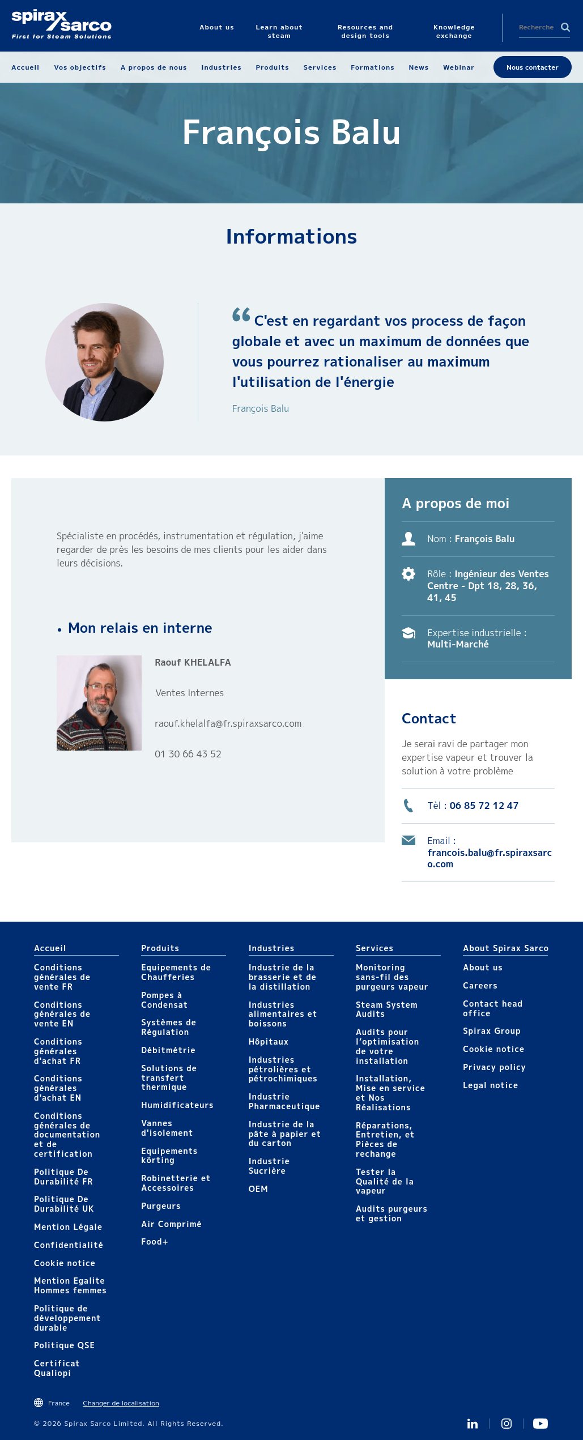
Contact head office (493, 1008)
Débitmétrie (168, 1050)
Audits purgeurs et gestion (392, 1213)
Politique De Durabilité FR (63, 1176)
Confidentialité (69, 1244)
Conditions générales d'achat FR (58, 1051)
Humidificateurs (177, 1105)
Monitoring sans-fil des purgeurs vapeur (392, 977)
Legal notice (490, 1085)
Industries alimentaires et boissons (283, 1014)
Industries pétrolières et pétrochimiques (283, 1069)
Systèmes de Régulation (168, 1027)
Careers (480, 985)
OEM (259, 1188)
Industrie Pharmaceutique (285, 1101)
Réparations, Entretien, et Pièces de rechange (385, 1139)
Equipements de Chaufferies (176, 972)
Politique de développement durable (67, 1318)
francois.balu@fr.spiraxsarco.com (489, 858)
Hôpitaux (269, 1041)
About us (483, 967)
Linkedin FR (472, 1423)
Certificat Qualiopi (57, 1368)
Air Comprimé (171, 1224)
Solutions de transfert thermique (169, 1078)
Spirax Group (492, 1030)
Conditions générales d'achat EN (58, 1088)
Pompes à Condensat (164, 1000)
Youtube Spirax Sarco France (540, 1423)
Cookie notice (65, 1263)
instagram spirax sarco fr (506, 1423)
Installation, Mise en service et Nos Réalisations (390, 1092)
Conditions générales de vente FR (62, 977)
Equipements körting (169, 1155)
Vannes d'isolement (167, 1128)
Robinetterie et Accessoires (176, 1183)
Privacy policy (494, 1067)
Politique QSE (64, 1345)
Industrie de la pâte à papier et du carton (285, 1134)
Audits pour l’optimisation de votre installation (387, 1046)
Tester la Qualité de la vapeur (385, 1181)
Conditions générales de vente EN (62, 1014)
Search (565, 27)
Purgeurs (161, 1205)
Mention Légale (68, 1226)
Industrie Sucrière (269, 1166)
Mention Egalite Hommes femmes (70, 1285)
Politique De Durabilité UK (64, 1204)
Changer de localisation (121, 1403)
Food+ (154, 1241)
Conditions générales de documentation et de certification (67, 1134)
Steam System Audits (387, 1009)
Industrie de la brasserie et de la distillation (283, 977)
